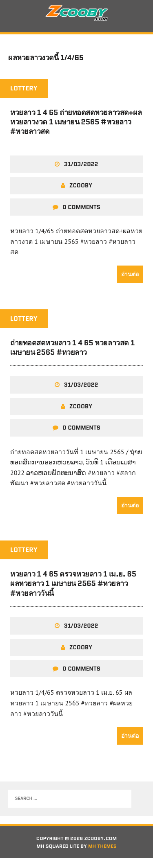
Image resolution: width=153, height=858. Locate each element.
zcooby (80, 185)
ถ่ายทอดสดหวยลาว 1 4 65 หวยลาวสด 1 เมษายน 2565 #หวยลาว (72, 348)
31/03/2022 (81, 164)
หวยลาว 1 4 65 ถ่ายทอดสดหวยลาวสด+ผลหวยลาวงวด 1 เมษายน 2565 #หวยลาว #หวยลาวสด (76, 122)
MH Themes (102, 845)
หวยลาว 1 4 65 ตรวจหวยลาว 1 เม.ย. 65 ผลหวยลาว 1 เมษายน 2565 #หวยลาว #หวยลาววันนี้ (73, 584)
